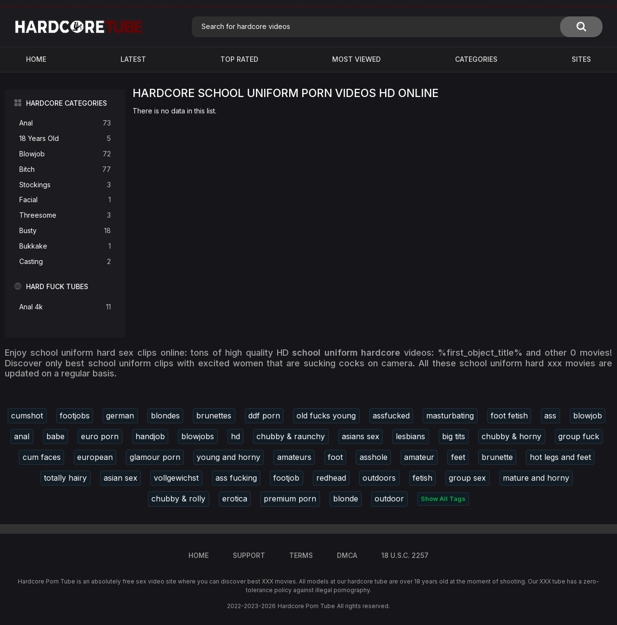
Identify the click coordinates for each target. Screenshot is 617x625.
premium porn (290, 498)
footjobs (75, 415)
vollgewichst (176, 478)
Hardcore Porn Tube (306, 606)
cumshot (27, 415)
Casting (65, 262)
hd (235, 436)
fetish (422, 478)
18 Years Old (65, 139)
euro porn (100, 436)
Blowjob (65, 154)
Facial (65, 200)
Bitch (65, 170)
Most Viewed (356, 59)
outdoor (389, 498)
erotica (234, 498)
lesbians (410, 436)
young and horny (228, 457)
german (120, 415)
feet (458, 457)
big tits (453, 436)
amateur (419, 457)
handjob (150, 436)
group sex (467, 478)
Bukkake (65, 246)
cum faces (42, 457)
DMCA (347, 555)
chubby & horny (511, 436)
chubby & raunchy (290, 436)
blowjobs (197, 436)
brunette (497, 457)
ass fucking (236, 478)
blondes (165, 415)
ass (550, 415)
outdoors (379, 478)
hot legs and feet (560, 457)
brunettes (213, 415)
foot (335, 457)
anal (21, 436)
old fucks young (326, 415)
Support (249, 555)
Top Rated (239, 59)
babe (55, 436)
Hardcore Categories (66, 103)
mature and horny (536, 478)
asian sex (120, 478)
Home (36, 59)
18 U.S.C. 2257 (405, 555)
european (95, 457)
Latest (133, 59)
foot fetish (509, 415)
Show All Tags (443, 498)
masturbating (450, 415)
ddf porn (264, 415)
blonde (345, 498)
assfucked (391, 415)
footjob (286, 478)
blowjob (587, 415)
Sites (581, 59)
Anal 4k (65, 307)
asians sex (360, 436)
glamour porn (155, 457)
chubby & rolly (178, 498)
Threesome (65, 215)
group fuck (578, 436)
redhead (331, 478)
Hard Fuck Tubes (57, 286)
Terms (301, 555)
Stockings (65, 185)
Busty (65, 231)
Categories (476, 59)
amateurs (294, 457)
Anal (65, 123)
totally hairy (65, 478)
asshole (374, 457)
